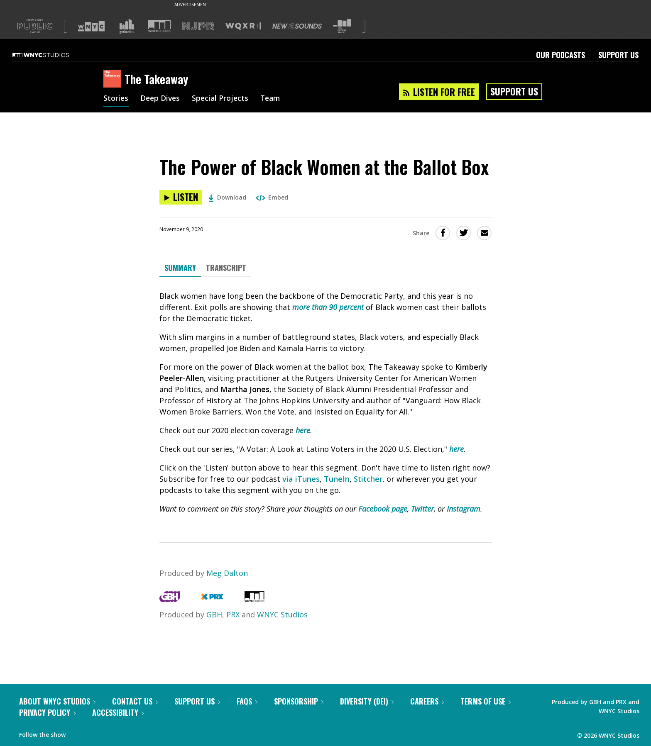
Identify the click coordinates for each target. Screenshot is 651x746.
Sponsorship (298, 701)
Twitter (422, 509)
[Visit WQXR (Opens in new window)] (243, 26)
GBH (214, 614)
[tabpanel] (325, 402)
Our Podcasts (560, 54)
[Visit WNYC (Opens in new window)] (91, 26)
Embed (272, 197)
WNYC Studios (282, 614)
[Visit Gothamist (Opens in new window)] (126, 26)
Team (274, 98)
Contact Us (135, 701)
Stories (116, 98)
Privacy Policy (47, 712)
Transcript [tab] (226, 267)
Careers (427, 701)
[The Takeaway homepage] (114, 79)
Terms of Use (485, 701)
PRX (233, 614)
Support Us (618, 54)
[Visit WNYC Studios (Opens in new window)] (159, 26)
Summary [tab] (180, 267)
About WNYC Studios (57, 701)
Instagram (463, 509)
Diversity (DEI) (367, 701)
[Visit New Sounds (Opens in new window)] (297, 26)
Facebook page (382, 509)
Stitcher (368, 479)
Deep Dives (161, 98)
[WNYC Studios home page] (51, 55)
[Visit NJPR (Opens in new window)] (198, 26)
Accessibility (118, 712)
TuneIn (337, 479)
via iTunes (301, 479)
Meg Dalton (227, 573)
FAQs (247, 701)
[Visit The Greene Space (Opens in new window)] (342, 26)
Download (227, 197)
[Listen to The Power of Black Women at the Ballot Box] (180, 197)
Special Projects (223, 98)
